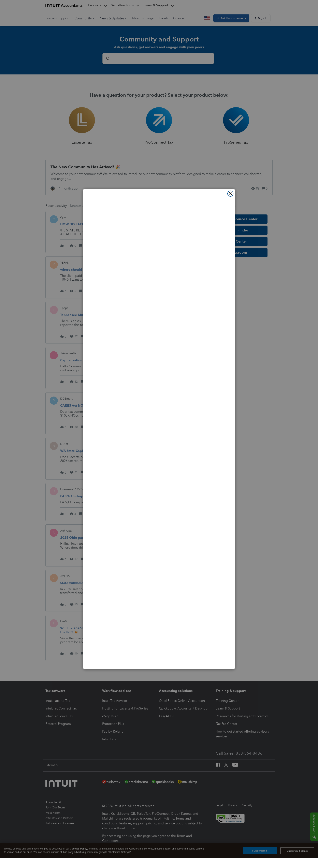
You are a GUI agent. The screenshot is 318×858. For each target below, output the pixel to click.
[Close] (230, 193)
